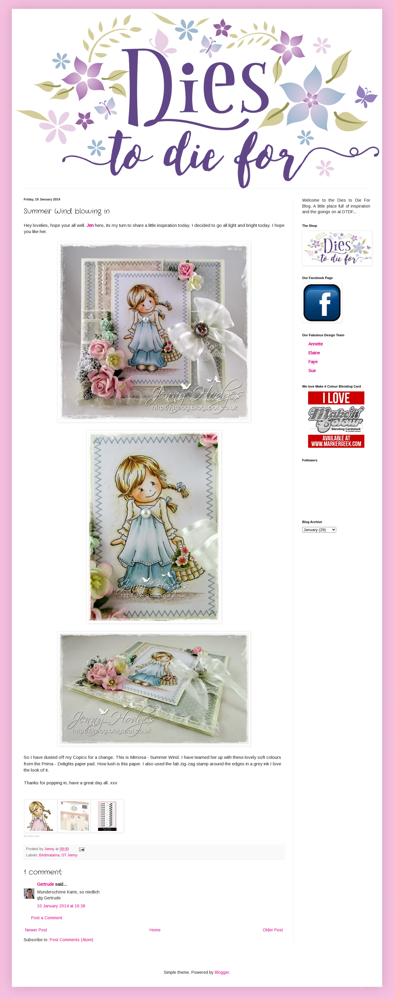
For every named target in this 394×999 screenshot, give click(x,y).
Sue (312, 370)
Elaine (314, 352)
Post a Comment (46, 917)
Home (155, 930)
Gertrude (45, 884)
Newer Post (36, 930)
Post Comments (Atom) (71, 939)
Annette (315, 344)
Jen (90, 225)
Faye (313, 361)
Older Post (273, 930)
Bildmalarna (49, 855)
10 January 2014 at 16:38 (61, 906)
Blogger (222, 972)
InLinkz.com (31, 836)
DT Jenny (69, 855)
